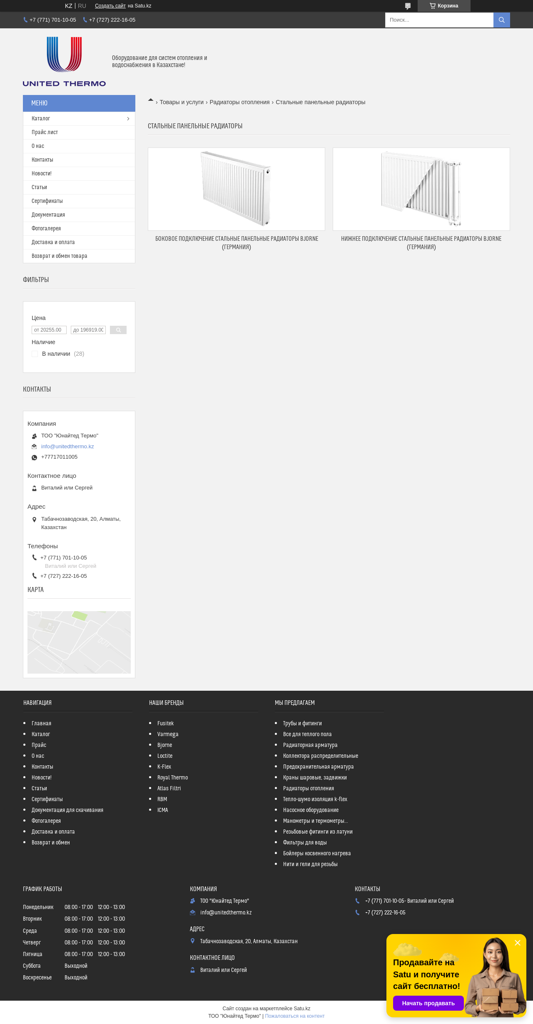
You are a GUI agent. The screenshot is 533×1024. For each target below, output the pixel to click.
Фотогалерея (46, 228)
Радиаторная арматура (310, 745)
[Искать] (501, 19)
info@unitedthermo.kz (67, 446)
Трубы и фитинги (302, 723)
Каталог (41, 118)
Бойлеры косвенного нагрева (317, 853)
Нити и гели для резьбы (310, 864)
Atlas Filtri (169, 788)
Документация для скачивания (67, 810)
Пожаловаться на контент (294, 1016)
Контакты (42, 160)
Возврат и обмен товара (59, 256)
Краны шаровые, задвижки (315, 777)
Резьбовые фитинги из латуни (318, 832)
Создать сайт (110, 6)
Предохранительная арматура (318, 767)
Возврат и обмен (51, 842)
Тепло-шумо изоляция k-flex (315, 799)
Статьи (39, 187)
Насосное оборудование (311, 810)
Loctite (164, 756)
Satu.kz (302, 1009)
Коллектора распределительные (320, 756)
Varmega (168, 734)
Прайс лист (45, 132)
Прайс (39, 745)
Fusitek (165, 723)
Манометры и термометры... (315, 821)
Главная (41, 723)
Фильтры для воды (305, 842)
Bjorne (164, 745)
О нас (38, 146)
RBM (162, 799)
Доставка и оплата (53, 242)
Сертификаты (47, 201)
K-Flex (164, 767)
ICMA (162, 810)
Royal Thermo (172, 777)
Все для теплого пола (307, 734)
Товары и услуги (181, 102)
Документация (48, 215)
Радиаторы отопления (240, 102)
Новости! (42, 173)
